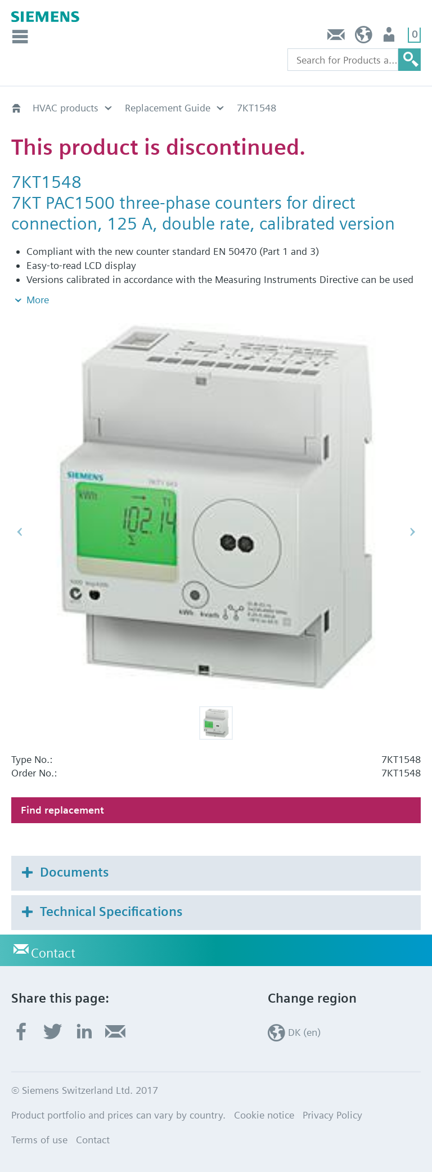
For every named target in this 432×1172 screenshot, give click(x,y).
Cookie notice (264, 1115)
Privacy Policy (332, 1115)
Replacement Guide (167, 108)
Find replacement (62, 810)
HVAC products (65, 108)
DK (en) (363, 37)
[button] (216, 723)
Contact (336, 37)
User (390, 37)
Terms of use (39, 1140)
